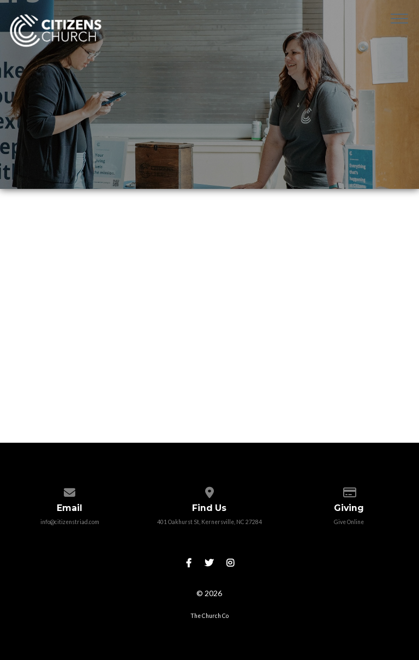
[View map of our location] (209, 490)
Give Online (349, 522)
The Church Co (209, 616)
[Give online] (349, 490)
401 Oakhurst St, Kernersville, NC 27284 (209, 522)
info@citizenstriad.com (69, 522)
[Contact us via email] (69, 490)
